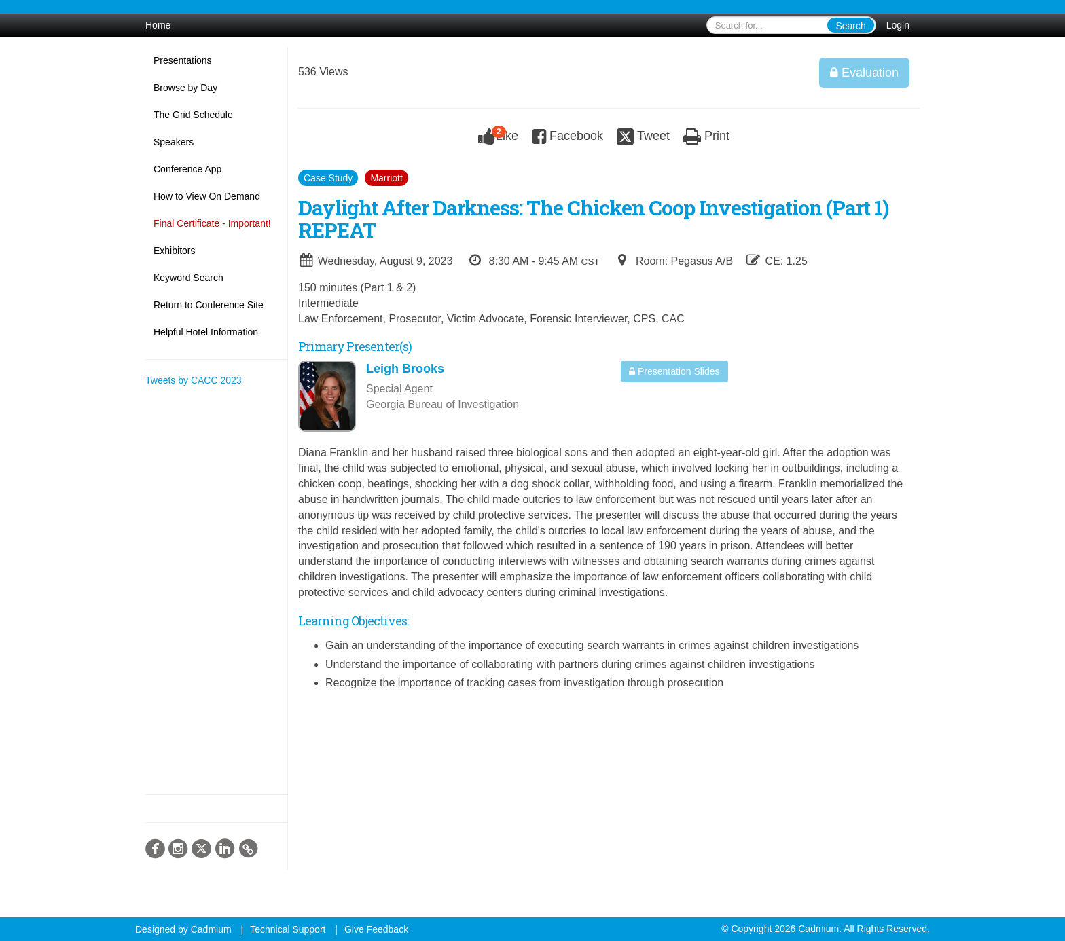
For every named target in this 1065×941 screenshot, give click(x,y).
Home (157, 25)
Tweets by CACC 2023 (193, 380)
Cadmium (211, 929)
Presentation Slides (674, 371)
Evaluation (864, 72)
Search (850, 25)
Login (897, 25)
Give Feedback (376, 929)
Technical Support (287, 929)
